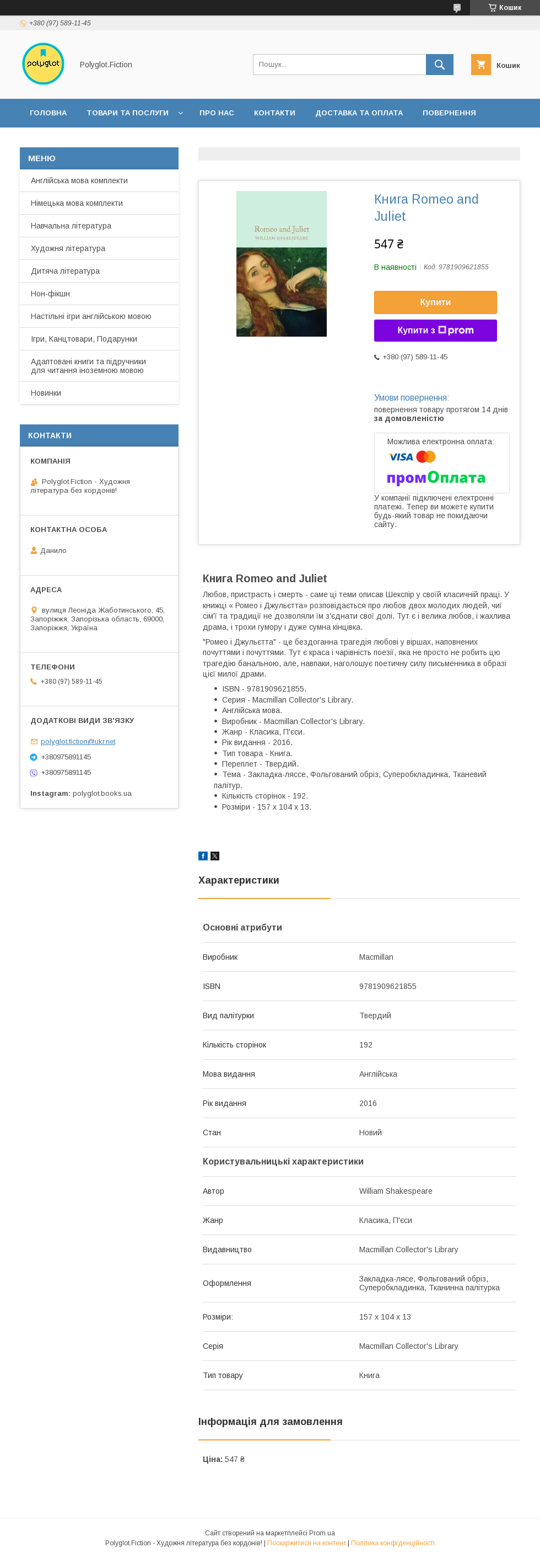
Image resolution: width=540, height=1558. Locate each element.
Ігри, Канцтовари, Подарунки (84, 338)
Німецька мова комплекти (77, 203)
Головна (48, 113)
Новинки (46, 393)
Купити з (435, 331)
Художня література (68, 248)
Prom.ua (322, 1533)
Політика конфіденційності (393, 1543)
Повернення (449, 113)
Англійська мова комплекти (79, 180)
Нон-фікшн (50, 293)
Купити (435, 302)
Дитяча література (65, 271)
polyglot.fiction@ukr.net (78, 741)
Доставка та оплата (359, 113)
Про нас (216, 113)
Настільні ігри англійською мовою (91, 316)
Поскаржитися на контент (306, 1543)
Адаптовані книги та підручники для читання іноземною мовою (88, 366)
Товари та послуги (128, 113)
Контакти (274, 113)
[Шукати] (439, 64)
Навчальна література (71, 225)
